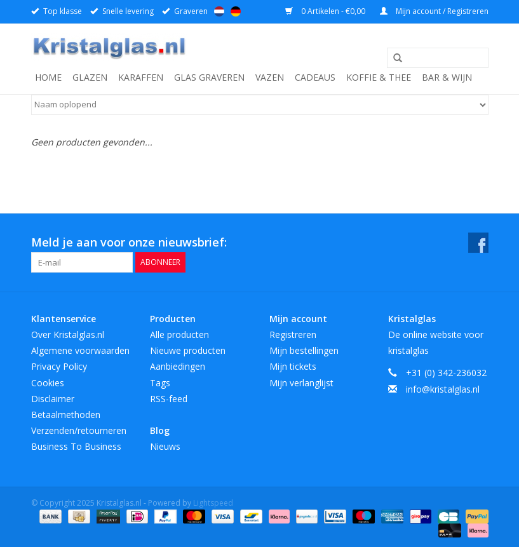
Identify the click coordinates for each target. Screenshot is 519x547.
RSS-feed (168, 399)
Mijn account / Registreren (434, 11)
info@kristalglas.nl (443, 389)
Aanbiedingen (177, 366)
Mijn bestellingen (304, 350)
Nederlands (219, 11)
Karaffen (140, 77)
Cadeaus (315, 77)
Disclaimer (52, 399)
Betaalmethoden (65, 415)
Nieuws (165, 446)
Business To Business (76, 446)
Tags (160, 383)
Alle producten (179, 334)
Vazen (269, 77)
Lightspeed (213, 502)
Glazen (89, 77)
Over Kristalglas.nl (67, 334)
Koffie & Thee (378, 77)
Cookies (47, 383)
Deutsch (236, 11)
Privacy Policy (59, 366)
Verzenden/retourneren (78, 430)
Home (48, 77)
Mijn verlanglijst (301, 383)
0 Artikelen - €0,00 (326, 11)
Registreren (292, 334)
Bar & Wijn (447, 77)
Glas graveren (209, 77)
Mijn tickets (292, 366)
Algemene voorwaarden (80, 350)
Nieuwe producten (188, 350)
